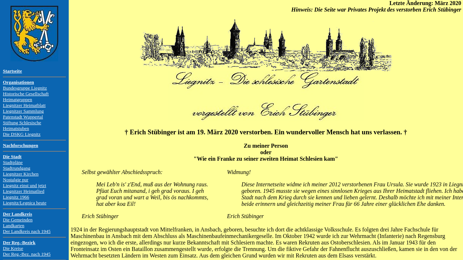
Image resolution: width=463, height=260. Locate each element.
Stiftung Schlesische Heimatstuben (22, 125)
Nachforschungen (20, 145)
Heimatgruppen (17, 99)
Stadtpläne (13, 162)
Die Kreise (13, 248)
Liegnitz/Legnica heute (24, 202)
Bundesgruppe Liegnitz (25, 88)
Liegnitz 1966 (16, 197)
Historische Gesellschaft (26, 93)
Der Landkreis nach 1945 (27, 231)
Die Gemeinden (18, 219)
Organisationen (18, 82)
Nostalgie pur (15, 179)
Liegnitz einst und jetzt (24, 185)
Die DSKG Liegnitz (22, 134)
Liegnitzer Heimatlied (23, 191)
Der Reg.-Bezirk (19, 242)
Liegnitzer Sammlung (23, 111)
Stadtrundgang (16, 168)
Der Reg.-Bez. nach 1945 (27, 254)
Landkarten (13, 225)
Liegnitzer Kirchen (21, 174)
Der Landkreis (17, 214)
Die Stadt (12, 156)
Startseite (12, 71)
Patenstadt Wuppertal (23, 117)
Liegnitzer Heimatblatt (24, 105)
